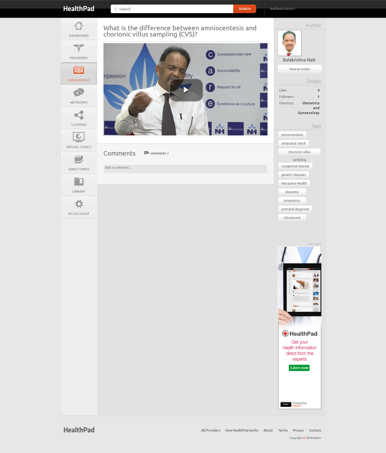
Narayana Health (294, 183)
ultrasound (292, 217)
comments (158, 153)
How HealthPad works (241, 430)
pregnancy (292, 200)
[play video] (186, 90)
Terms (283, 430)
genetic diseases (293, 174)
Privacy (298, 430)
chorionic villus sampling (299, 153)
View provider (299, 69)
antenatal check (293, 143)
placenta (292, 192)
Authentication (282, 8)
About (268, 430)
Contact (315, 430)
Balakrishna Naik (299, 59)
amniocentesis (292, 135)
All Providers (210, 430)
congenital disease (295, 166)
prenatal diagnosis (295, 209)
